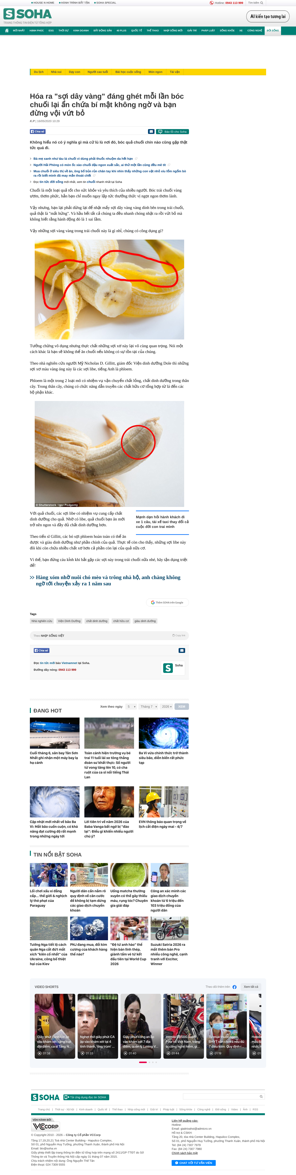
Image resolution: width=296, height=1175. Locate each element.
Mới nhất (19, 30)
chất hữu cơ (121, 621)
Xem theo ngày (111, 706)
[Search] (220, 1096)
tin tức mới (47, 663)
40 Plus (122, 30)
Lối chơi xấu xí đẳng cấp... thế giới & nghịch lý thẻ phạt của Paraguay (48, 898)
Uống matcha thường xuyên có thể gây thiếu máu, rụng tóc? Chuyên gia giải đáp (129, 898)
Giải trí (192, 30)
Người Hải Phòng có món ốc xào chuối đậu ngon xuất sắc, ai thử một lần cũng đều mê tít (102, 165)
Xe (240, 30)
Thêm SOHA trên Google (167, 602)
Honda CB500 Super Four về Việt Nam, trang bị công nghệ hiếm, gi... (183, 1042)
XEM (181, 706)
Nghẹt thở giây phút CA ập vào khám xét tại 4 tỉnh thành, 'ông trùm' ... (97, 1042)
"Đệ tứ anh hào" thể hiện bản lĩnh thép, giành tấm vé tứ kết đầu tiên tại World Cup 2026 (128, 954)
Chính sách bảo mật (185, 1153)
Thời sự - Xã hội (64, 1109)
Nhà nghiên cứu (42, 621)
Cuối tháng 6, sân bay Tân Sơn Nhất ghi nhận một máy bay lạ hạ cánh (54, 758)
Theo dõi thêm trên (221, 987)
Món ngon (155, 72)
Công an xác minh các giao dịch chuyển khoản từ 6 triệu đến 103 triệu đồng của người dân (168, 900)
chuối (91, 182)
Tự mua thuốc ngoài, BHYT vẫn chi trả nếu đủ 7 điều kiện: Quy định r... (226, 1042)
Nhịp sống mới (173, 30)
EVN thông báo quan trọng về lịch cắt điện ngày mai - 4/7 (162, 824)
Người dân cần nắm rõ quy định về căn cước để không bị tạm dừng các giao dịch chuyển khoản (88, 900)
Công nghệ (254, 30)
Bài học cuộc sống (128, 72)
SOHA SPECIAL (106, 2)
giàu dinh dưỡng (145, 621)
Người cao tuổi (98, 72)
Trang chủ (44, 1109)
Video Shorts (46, 987)
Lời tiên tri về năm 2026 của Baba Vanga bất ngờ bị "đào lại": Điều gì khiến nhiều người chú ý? (108, 829)
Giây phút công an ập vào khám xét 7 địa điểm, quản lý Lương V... (140, 1042)
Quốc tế (136, 30)
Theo (109, 635)
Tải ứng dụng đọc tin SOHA (85, 1097)
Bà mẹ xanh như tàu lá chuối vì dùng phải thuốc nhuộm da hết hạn (85, 158)
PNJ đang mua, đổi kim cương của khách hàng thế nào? (88, 949)
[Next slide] (255, 1028)
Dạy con (74, 72)
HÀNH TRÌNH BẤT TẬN (75, 2)
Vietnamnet (69, 663)
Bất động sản (103, 30)
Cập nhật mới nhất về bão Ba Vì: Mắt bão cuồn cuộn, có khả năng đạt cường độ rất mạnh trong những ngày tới (54, 829)
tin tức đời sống (51, 182)
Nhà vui (56, 72)
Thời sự (63, 30)
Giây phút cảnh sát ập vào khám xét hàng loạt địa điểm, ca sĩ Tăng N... (54, 1042)
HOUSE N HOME (44, 2)
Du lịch (39, 72)
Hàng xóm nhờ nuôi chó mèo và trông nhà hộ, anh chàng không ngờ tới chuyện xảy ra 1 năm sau (108, 580)
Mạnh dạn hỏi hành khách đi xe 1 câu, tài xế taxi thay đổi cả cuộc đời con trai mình (162, 522)
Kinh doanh (81, 30)
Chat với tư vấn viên (193, 1163)
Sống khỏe (227, 30)
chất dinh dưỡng (97, 621)
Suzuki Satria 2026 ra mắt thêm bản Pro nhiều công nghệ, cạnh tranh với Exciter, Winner (169, 954)
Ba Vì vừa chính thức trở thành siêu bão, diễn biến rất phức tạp (163, 758)
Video (234, 1109)
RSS (255, 1109)
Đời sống (273, 30)
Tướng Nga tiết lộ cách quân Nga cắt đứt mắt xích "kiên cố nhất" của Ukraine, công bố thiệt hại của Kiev (48, 954)
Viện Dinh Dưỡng (69, 621)
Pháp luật (208, 30)
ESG (51, 30)
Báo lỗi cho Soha (176, 131)
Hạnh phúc (37, 30)
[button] (143, 1062)
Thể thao (153, 30)
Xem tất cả (251, 987)
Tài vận (175, 72)
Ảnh (245, 1109)
